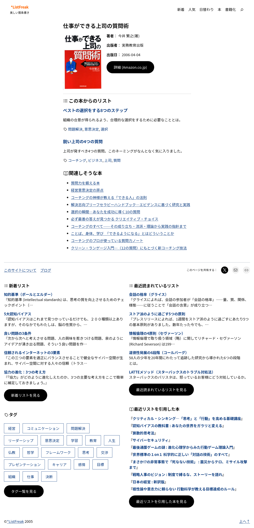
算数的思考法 (143, 432)
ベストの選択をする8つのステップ (95, 110)
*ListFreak (19, 7)
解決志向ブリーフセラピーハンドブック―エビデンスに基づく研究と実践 (130, 204)
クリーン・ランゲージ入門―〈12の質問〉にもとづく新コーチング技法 (129, 247)
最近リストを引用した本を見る (161, 501)
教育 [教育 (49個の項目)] (93, 440)
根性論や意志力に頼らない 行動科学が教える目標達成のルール (184, 488)
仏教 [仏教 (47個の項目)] (11, 452)
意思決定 (91, 129)
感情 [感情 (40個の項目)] (81, 464)
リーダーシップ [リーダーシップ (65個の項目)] (20, 440)
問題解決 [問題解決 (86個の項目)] (78, 428)
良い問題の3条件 (17, 333)
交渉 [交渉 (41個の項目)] (104, 452)
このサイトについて (20, 270)
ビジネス (95, 160)
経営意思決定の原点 (87, 190)
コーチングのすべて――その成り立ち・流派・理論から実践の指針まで (129, 226)
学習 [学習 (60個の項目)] (74, 440)
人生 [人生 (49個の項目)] (111, 440)
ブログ (45, 270)
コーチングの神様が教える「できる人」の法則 (109, 197)
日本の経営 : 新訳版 (148, 481)
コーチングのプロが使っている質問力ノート (107, 240)
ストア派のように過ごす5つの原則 (157, 314)
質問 (117, 160)
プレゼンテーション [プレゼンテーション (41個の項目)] (24, 464)
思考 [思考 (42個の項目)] (85, 452)
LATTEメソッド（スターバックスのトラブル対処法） (172, 372)
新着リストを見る (25, 395)
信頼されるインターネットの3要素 (32, 352)
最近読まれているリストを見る (161, 389)
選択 (104, 129)
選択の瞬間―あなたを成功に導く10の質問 (105, 211)
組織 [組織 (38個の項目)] (11, 476)
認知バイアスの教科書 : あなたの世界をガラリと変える (177, 425)
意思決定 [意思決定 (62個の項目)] (52, 440)
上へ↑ (244, 521)
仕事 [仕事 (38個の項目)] (30, 476)
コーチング (77, 160)
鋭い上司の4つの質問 (83, 141)
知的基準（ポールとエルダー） (29, 294)
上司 (108, 160)
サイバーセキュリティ (150, 440)
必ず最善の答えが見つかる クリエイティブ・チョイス (114, 218)
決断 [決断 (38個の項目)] (49, 476)
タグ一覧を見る (24, 491)
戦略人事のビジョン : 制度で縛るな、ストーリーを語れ (177, 474)
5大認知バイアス (17, 314)
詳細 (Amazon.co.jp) (130, 67)
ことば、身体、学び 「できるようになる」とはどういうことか (122, 233)
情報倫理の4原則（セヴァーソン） (157, 333)
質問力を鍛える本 (85, 182)
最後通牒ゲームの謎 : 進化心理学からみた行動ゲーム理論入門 (183, 447)
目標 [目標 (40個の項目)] (100, 464)
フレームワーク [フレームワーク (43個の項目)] (58, 452)
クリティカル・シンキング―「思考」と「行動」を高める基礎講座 (187, 418)
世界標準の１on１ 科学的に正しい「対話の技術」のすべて (180, 454)
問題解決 (75, 129)
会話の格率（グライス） (148, 294)
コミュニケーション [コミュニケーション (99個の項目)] (43, 428)
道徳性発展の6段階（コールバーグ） (159, 352)
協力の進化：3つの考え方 (25, 372)
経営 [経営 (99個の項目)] (11, 428)
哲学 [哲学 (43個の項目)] (30, 452)
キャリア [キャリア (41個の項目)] (59, 464)
